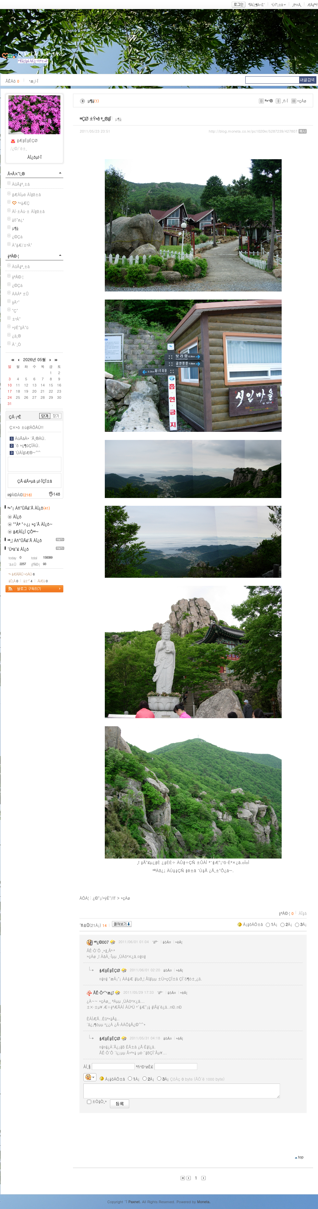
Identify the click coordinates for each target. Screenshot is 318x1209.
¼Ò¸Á (13, 580)
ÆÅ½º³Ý (312, 4)
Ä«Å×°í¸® (16, 173)
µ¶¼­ (118, 119)
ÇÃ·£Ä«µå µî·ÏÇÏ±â (34, 481)
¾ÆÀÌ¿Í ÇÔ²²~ (26, 531)
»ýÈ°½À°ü (20, 327)
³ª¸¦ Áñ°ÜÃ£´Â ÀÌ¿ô (24, 540)
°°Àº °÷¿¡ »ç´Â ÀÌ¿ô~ (33, 524)
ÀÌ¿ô (17, 516)
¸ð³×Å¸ (296, 4)
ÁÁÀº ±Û (20, 293)
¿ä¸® (16, 335)
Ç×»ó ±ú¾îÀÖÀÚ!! (26, 427)
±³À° (16, 319)
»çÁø (302, 100)
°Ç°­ (15, 310)
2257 (22, 564)
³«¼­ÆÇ (24, 203)
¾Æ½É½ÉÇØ (27, 140)
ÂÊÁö (12, 81)
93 (44, 564)
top (300, 1157)
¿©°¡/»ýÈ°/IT (104, 898)
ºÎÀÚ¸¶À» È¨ (256, 4)
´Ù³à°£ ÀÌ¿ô (18, 549)
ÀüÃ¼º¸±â (21, 184)
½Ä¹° (15, 302)
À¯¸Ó (16, 344)
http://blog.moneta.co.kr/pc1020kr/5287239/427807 (253, 131)
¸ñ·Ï (285, 100)
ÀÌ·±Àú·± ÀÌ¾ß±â (28, 211)
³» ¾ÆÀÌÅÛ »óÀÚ (21, 574)
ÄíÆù (42, 580)
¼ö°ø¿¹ (18, 219)
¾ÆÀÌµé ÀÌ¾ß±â (26, 194)
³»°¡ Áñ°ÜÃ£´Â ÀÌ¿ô (25, 508)
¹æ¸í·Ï (33, 81)
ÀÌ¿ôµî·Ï (34, 157)
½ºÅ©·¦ (13, 256)
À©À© (22, 494)
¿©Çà (17, 236)
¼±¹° (27, 580)
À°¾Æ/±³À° (22, 245)
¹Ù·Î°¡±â (277, 4)
